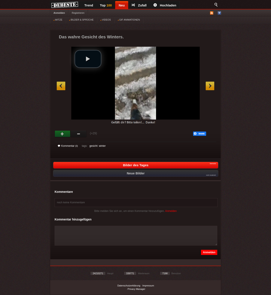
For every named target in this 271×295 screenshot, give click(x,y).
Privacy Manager (136, 289)
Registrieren (78, 13)
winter (102, 145)
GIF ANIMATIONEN (129, 19)
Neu (122, 5)
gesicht (93, 145)
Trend (88, 5)
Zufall (139, 5)
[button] (87, 59)
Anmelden (59, 13)
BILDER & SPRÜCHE (81, 19)
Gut (63, 133)
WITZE (58, 19)
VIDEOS (105, 19)
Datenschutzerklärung (128, 285)
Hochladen (164, 5)
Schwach (79, 133)
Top (106, 5)
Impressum (148, 285)
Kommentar (68, 145)
